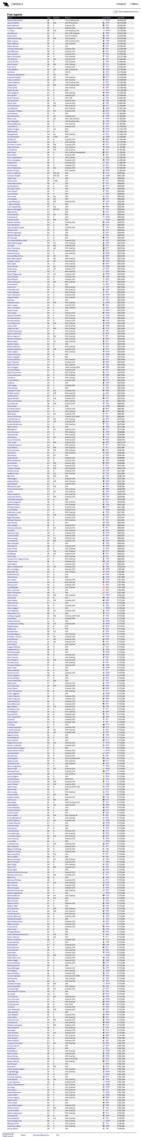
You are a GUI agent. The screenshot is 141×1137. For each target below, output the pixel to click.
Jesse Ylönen (12, 784)
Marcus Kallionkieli (15, 567)
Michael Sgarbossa (14, 893)
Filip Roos (11, 725)
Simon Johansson (14, 375)
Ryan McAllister (13, 225)
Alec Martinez (13, 51)
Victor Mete (12, 1017)
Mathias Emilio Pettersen (17, 872)
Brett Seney (12, 642)
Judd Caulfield (13, 481)
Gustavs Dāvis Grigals (16, 748)
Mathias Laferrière (14, 875)
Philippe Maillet (13, 932)
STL (105, 56)
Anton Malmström (14, 183)
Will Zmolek (12, 238)
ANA (105, 38)
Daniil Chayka (12, 277)
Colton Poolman (13, 670)
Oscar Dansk (12, 927)
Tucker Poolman (13, 82)
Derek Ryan (12, 406)
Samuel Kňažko (13, 370)
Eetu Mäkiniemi (13, 704)
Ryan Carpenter (13, 965)
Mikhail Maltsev (13, 895)
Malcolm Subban (14, 851)
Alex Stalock (12, 525)
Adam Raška (12, 600)
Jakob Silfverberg (14, 38)
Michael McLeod (13, 124)
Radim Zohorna (13, 937)
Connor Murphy (13, 678)
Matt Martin (12, 429)
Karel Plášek (12, 447)
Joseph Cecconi (13, 797)
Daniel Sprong (13, 686)
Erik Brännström (13, 409)
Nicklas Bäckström (14, 20)
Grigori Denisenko (14, 743)
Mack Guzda (12, 132)
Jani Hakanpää (13, 121)
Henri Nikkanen (13, 295)
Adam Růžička (13, 1040)
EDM (106, 137)
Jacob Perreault (13, 302)
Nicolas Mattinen (14, 916)
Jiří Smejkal (12, 199)
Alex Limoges (12, 608)
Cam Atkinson (12, 403)
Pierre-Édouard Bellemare (17, 934)
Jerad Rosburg (13, 779)
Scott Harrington (14, 1126)
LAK (105, 320)
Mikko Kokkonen (14, 460)
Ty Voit (10, 491)
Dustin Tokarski (13, 696)
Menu (135, 4)
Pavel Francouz (13, 98)
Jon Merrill (11, 139)
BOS (105, 118)
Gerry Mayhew (13, 737)
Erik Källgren (12, 712)
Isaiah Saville (12, 458)
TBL (105, 191)
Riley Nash (11, 952)
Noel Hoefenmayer (15, 921)
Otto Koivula (12, 551)
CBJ (105, 142)
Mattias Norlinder (14, 334)
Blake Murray (12, 572)
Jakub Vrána (12, 769)
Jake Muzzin (12, 33)
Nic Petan (11, 1087)
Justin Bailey (12, 541)
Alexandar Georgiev (15, 499)
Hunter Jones (12, 582)
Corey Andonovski (14, 681)
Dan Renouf (12, 1064)
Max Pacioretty (13, 116)
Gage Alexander (13, 517)
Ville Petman (12, 388)
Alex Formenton (13, 248)
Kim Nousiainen (13, 321)
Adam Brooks (12, 1038)
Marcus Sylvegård (14, 209)
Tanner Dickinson (14, 416)
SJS (105, 43)
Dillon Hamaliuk (13, 282)
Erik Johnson (12, 165)
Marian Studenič (14, 859)
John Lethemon (13, 590)
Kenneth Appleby (14, 1077)
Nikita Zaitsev (13, 46)
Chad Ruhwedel (13, 652)
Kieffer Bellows (13, 820)
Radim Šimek (12, 90)
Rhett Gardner (13, 947)
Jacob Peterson (13, 763)
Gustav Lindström (14, 745)
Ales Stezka (12, 605)
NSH (106, 217)
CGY (105, 87)
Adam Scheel (12, 603)
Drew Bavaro (12, 284)
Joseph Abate (12, 794)
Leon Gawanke (13, 831)
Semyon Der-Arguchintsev (18, 559)
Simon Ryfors (12, 1129)
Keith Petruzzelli (14, 512)
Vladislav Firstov (13, 390)
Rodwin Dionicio (13, 222)
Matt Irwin (11, 877)
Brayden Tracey (13, 261)
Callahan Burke (13, 649)
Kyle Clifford (12, 1079)
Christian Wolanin (14, 665)
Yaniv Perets (12, 523)
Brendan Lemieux (14, 636)
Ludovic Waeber (13, 204)
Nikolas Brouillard (14, 919)
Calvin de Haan (13, 533)
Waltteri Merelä (13, 235)
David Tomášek (13, 137)
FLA (105, 64)
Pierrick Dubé (13, 220)
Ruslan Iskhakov (13, 359)
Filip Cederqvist (13, 419)
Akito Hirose (12, 577)
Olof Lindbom (12, 352)
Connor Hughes (13, 675)
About (23, 1135)
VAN (105, 188)
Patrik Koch (11, 929)
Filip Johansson (13, 289)
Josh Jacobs (11, 802)
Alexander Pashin (14, 497)
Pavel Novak (12, 463)
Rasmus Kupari (13, 170)
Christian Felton (13, 188)
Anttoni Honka (13, 471)
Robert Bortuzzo (14, 958)
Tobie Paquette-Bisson (16, 991)
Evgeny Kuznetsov (14, 28)
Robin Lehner (12, 41)
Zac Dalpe (11, 1030)
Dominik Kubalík (14, 77)
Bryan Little (12, 36)
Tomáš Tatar (12, 103)
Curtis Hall (11, 271)
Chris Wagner (12, 660)
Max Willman (12, 885)
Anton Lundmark (14, 173)
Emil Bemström (13, 709)
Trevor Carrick (13, 1002)
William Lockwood (14, 1025)
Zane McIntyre (13, 1035)
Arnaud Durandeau (15, 1043)
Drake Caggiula (13, 693)
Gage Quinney (13, 735)
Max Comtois (12, 882)
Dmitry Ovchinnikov (15, 489)
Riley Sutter (12, 955)
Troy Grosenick (13, 1004)
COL (105, 82)
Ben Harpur (12, 580)
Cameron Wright (13, 176)
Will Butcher (12, 1022)
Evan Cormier (12, 714)
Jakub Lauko (12, 585)
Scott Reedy (12, 978)
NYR (105, 129)
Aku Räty (11, 245)
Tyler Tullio (11, 442)
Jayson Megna (12, 776)
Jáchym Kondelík (14, 315)
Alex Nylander (13, 611)
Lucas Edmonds (13, 201)
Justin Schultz (13, 62)
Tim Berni (11, 378)
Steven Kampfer (14, 986)
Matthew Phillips (14, 880)
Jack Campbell (13, 753)
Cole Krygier (12, 479)
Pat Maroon (11, 554)
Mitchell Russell (13, 486)
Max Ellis (11, 476)
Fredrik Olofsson (14, 730)
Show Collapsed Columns (125, 11)
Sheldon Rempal (14, 983)
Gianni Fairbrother (14, 401)
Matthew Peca (13, 1123)
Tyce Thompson (13, 1009)
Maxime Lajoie (13, 888)
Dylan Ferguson (13, 699)
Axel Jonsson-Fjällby (15, 624)
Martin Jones (12, 427)
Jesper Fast (11, 85)
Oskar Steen (12, 548)
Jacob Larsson (12, 761)
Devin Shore (12, 688)
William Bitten (13, 1108)
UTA (105, 23)
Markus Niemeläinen (15, 1084)
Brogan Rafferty (13, 647)
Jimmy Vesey (12, 538)
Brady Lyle (11, 629)
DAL (105, 476)
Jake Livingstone (14, 766)
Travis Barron (12, 996)
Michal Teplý (12, 341)
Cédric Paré (11, 683)
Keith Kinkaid (12, 813)
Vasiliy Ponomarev (14, 445)
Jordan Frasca (12, 310)
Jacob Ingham (12, 758)
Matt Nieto (11, 414)
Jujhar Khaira (12, 805)
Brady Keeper (12, 626)
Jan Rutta (11, 72)
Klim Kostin (12, 95)
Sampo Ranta (12, 134)
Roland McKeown (14, 1092)
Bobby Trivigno (13, 129)
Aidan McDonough (14, 243)
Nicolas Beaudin (13, 914)
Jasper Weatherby (14, 774)
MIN (105, 92)
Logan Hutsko (12, 328)
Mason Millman (13, 411)
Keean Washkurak (14, 424)
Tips (57, 1135)
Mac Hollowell (13, 846)
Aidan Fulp (11, 178)
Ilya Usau (10, 300)
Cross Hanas (12, 269)
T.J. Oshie (11, 31)
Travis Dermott (13, 999)
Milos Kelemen (13, 898)
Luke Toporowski (14, 207)
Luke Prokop (12, 510)
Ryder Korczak (13, 365)
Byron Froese (12, 1053)
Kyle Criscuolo (13, 826)
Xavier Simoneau (14, 440)
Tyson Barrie (12, 126)
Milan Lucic (11, 119)
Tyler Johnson (12, 1012)
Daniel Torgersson (14, 274)
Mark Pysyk (11, 864)
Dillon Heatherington (15, 1069)
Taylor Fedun (12, 1100)
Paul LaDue (11, 1090)
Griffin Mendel (13, 574)
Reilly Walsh (12, 945)
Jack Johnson (12, 756)
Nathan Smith (13, 903)
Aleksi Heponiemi (14, 1113)
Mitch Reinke (12, 901)
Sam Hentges (12, 367)
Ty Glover (11, 383)
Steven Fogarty (13, 1097)
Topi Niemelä (12, 434)
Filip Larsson (12, 722)
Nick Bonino (12, 546)
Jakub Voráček (13, 23)
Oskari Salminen (14, 354)
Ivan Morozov (12, 108)
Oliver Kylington (13, 160)
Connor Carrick (13, 673)
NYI (105, 105)
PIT (105, 204)
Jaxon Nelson (12, 194)
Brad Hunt (11, 1048)
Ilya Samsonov (13, 100)
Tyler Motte (12, 564)
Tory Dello (11, 994)
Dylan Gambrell (13, 701)
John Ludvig (12, 792)
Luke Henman (13, 838)
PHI (105, 25)
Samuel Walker (13, 973)
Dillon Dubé (12, 87)
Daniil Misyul (12, 279)
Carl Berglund (12, 186)
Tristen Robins (13, 380)
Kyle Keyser (12, 828)
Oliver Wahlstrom (14, 168)
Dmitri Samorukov (14, 691)
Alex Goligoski (13, 93)
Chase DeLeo (12, 1056)
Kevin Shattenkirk (14, 157)
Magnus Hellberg (14, 849)
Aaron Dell (11, 598)
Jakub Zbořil (12, 142)
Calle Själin (11, 264)
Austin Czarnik (13, 1046)
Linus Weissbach (14, 836)
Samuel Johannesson (15, 227)
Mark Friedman (13, 862)
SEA (105, 61)
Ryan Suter (11, 67)
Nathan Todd (12, 906)
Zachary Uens (12, 396)
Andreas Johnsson (14, 528)
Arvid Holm (11, 618)
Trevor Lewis (12, 561)
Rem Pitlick (12, 155)
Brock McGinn (13, 69)
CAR (105, 28)
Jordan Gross (12, 1074)
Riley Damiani (13, 950)
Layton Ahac (12, 326)
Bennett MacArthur (15, 256)
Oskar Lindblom (13, 80)
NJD (105, 103)
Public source (8, 1136)
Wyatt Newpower (14, 592)
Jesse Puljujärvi (13, 782)
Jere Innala (11, 196)
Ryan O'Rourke (13, 362)
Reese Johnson (13, 942)
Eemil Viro (11, 287)
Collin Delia (11, 668)
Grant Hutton (12, 740)
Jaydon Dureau (13, 473)
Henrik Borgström (14, 1121)
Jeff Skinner (12, 59)
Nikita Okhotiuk (13, 346)
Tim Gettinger (13, 989)
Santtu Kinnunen (14, 372)
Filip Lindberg (13, 292)
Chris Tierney (12, 657)
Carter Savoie (12, 266)
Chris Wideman (13, 1059)
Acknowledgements (41, 1135)
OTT (105, 77)
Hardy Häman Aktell (15, 750)
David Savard (12, 54)
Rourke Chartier (13, 963)
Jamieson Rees (13, 771)
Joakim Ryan (12, 787)
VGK (105, 41)
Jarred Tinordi (12, 535)
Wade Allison (12, 595)
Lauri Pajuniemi (13, 323)
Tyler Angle (12, 385)
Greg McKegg (12, 1072)
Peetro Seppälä (13, 357)
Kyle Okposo (12, 64)
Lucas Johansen (13, 1082)
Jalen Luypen (12, 305)
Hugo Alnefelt (13, 297)
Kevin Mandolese (14, 818)
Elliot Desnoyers (13, 422)
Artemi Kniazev (13, 253)
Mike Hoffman (13, 43)
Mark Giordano (13, 543)
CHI (105, 46)
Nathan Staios (13, 344)
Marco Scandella (13, 56)
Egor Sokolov (12, 706)
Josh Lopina (11, 313)
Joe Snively (11, 789)
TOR (105, 33)
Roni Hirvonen (13, 432)
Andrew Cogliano (14, 502)
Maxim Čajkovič (13, 336)
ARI (105, 1040)
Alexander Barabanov (15, 75)
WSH (106, 20)
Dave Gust (11, 1066)
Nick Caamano (13, 908)
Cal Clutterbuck (13, 106)
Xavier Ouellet (13, 1110)
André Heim (12, 181)
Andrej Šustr (12, 1116)
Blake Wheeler (13, 147)
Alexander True (13, 613)
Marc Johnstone (13, 854)
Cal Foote (11, 530)
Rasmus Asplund (14, 939)
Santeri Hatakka (13, 976)
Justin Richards (13, 807)
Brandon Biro (12, 631)
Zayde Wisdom (13, 398)
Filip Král (11, 719)
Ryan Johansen (13, 25)
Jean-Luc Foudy (13, 308)
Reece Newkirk (13, 494)
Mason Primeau (13, 504)
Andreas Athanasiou (15, 49)
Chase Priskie (12, 655)
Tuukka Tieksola (13, 468)
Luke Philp (11, 841)
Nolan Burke (12, 212)
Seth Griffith (12, 1095)
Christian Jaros (13, 662)
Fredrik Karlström (14, 727)
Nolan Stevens (13, 924)
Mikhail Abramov (14, 520)
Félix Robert (12, 191)
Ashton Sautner (13, 621)
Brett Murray (12, 639)
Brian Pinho (11, 644)
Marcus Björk (12, 857)
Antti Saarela (12, 251)
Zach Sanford (12, 1033)
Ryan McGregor (13, 968)
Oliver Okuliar (12, 214)
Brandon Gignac (13, 634)
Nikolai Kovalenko (14, 349)
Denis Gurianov (13, 450)
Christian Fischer (14, 144)
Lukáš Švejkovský (14, 331)
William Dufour (13, 393)
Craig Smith (12, 163)
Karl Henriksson (13, 318)
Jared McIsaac (12, 587)
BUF (105, 111)
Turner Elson (12, 1103)
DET (105, 90)
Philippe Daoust (13, 507)
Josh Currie (11, 800)
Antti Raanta (12, 113)
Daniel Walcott (13, 1118)
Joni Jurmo (11, 453)
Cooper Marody (13, 1061)
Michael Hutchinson (15, 890)
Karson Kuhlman (13, 810)
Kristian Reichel (13, 823)
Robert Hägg (12, 960)
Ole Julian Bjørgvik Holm (17, 240)
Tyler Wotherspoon (15, 1105)
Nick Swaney (12, 911)
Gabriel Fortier (13, 732)
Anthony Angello (14, 616)
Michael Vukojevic (14, 339)
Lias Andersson (13, 833)
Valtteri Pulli (12, 230)
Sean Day (11, 981)
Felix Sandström (14, 717)
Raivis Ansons (12, 466)
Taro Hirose (11, 455)
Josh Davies (12, 437)
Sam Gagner (12, 971)
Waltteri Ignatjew (14, 233)
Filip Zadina (12, 150)
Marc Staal (11, 152)
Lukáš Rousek (13, 844)
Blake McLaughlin (14, 258)
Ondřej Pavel (12, 217)
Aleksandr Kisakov (14, 111)
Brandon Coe (12, 515)
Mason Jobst (12, 870)
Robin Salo (11, 556)
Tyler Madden (12, 1015)
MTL (105, 54)
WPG (106, 170)
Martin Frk (11, 867)
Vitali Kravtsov (13, 1020)
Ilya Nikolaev (12, 484)
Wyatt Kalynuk (13, 1028)
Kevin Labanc (12, 815)
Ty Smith (11, 1007)
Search (122, 4)
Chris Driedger (13, 569)
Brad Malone (12, 1051)
